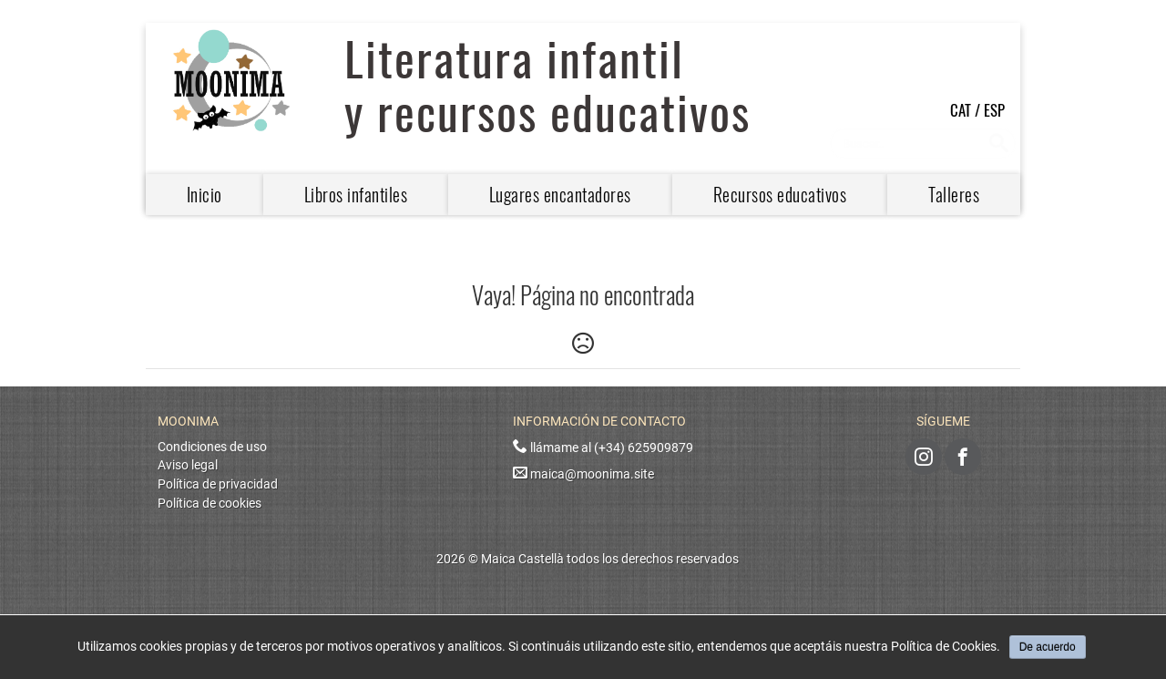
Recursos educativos (780, 194)
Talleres (953, 194)
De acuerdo (1047, 647)
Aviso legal (188, 465)
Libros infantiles (356, 194)
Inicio (204, 194)
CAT (960, 109)
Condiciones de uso (212, 447)
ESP (994, 109)
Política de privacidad (218, 484)
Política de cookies (209, 503)
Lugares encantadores (560, 194)
